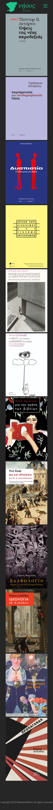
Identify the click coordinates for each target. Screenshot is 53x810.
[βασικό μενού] (45, 5)
